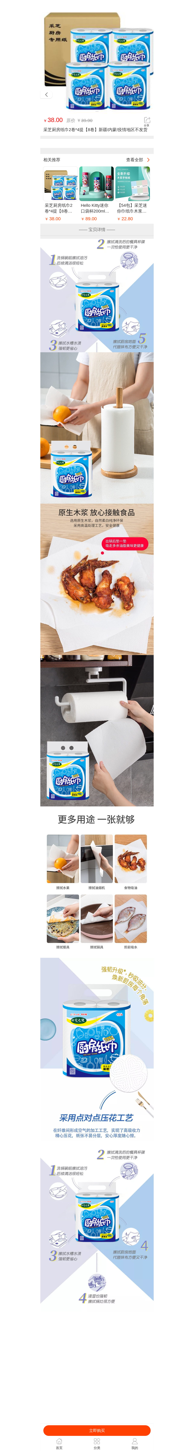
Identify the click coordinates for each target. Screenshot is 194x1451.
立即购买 (97, 1430)
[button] (97, 111)
